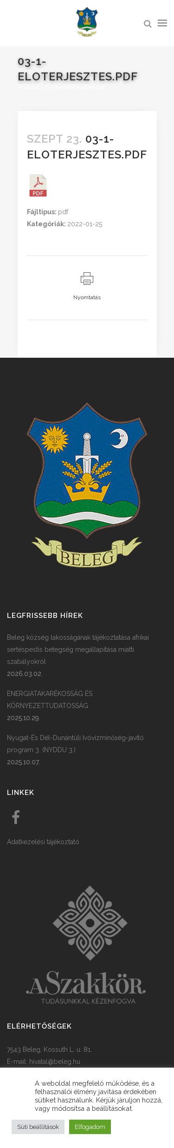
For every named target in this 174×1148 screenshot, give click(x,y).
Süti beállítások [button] (38, 1126)
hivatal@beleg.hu (54, 1061)
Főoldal (28, 87)
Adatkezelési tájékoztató (43, 842)
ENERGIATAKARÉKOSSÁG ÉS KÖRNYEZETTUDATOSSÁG (49, 699)
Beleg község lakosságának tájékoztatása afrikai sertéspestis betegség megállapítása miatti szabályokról (78, 649)
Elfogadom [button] (90, 1126)
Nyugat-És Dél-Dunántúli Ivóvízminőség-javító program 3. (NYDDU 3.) (75, 744)
